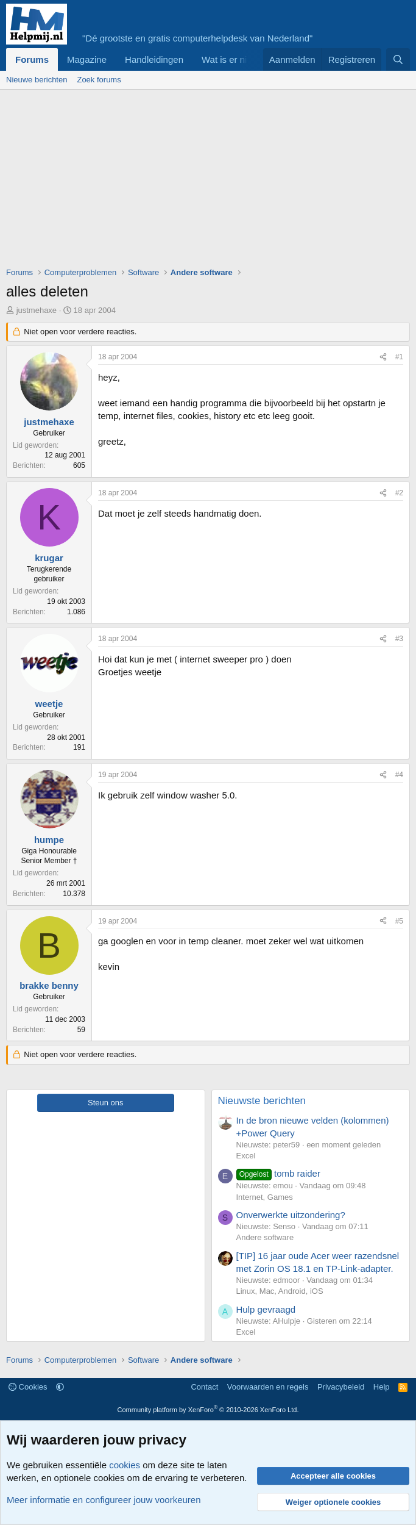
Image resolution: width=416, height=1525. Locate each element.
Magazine (87, 59)
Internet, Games (264, 1197)
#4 (399, 774)
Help (381, 1386)
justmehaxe (36, 310)
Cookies (28, 1386)
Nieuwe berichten (36, 79)
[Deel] (383, 357)
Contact (204, 1386)
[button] (60, 1387)
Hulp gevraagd (266, 1309)
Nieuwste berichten (262, 1101)
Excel (246, 1155)
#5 (399, 921)
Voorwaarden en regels (268, 1386)
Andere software (265, 1237)
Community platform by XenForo (208, 1409)
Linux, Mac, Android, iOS (279, 1291)
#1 (399, 357)
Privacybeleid (340, 1386)
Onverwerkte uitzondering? (290, 1215)
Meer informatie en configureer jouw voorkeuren (104, 1499)
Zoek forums (99, 79)
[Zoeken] (398, 59)
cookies (124, 1465)
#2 (399, 493)
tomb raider (278, 1173)
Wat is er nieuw (233, 59)
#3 (399, 638)
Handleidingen (154, 59)
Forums (32, 59)
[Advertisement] (211, 181)
